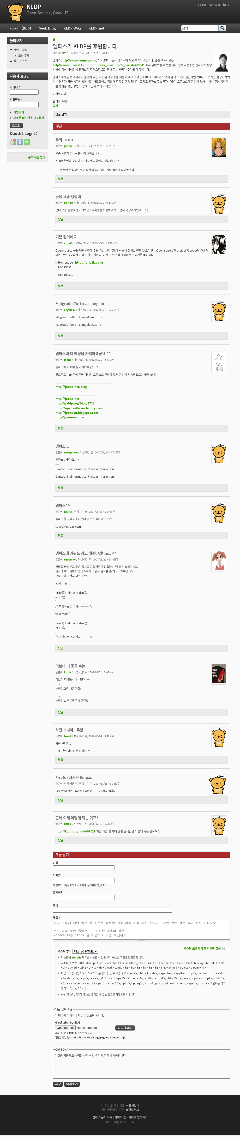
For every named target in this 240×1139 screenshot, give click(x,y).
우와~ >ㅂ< (64, 140)
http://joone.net (67, 399)
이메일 (57, 875)
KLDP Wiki (72, 28)
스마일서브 (132, 1113)
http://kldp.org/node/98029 (75, 831)
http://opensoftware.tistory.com (79, 408)
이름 (55, 863)
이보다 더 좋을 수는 (70, 666)
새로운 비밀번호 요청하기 (28, 118)
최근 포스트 (20, 61)
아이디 (15, 87)
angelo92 (69, 310)
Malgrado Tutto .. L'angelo (79, 303)
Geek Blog (47, 28)
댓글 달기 (61, 114)
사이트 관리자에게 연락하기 (131, 1121)
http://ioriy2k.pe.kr (89, 262)
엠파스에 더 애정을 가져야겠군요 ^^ (83, 353)
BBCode (76, 961)
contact (214, 4)
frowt (67, 736)
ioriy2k (68, 243)
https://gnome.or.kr (69, 417)
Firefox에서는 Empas (73, 777)
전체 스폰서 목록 (102, 1121)
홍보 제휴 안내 (36, 157)
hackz (68, 511)
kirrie (67, 672)
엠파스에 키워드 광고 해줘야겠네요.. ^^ (85, 553)
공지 (55, 106)
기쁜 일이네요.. (67, 237)
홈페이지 (58, 892)
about (202, 4)
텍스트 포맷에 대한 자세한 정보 (202, 952)
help (226, 4)
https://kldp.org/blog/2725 (74, 403)
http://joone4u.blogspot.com (76, 412)
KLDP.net (96, 28)
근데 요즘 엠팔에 (68, 196)
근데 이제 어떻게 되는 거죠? (76, 817)
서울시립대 (132, 1109)
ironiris (68, 203)
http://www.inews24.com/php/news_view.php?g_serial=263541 (99, 65)
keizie (68, 824)
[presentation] (91, 1071)
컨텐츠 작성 (20, 50)
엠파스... (62, 446)
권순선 (65, 53)
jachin (68, 146)
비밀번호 (16, 99)
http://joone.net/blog (71, 387)
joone (67, 360)
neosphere (71, 452)
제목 (55, 905)
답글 (60, 179)
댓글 (56, 918)
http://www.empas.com (79, 60)
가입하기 (18, 112)
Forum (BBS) (20, 28)
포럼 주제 (24, 55)
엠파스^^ (62, 505)
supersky (70, 559)
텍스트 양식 (65, 955)
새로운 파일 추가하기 (67, 1026)
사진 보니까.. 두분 (69, 730)
